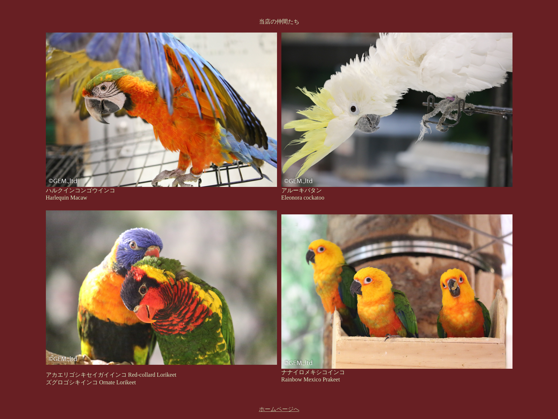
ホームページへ (279, 409)
